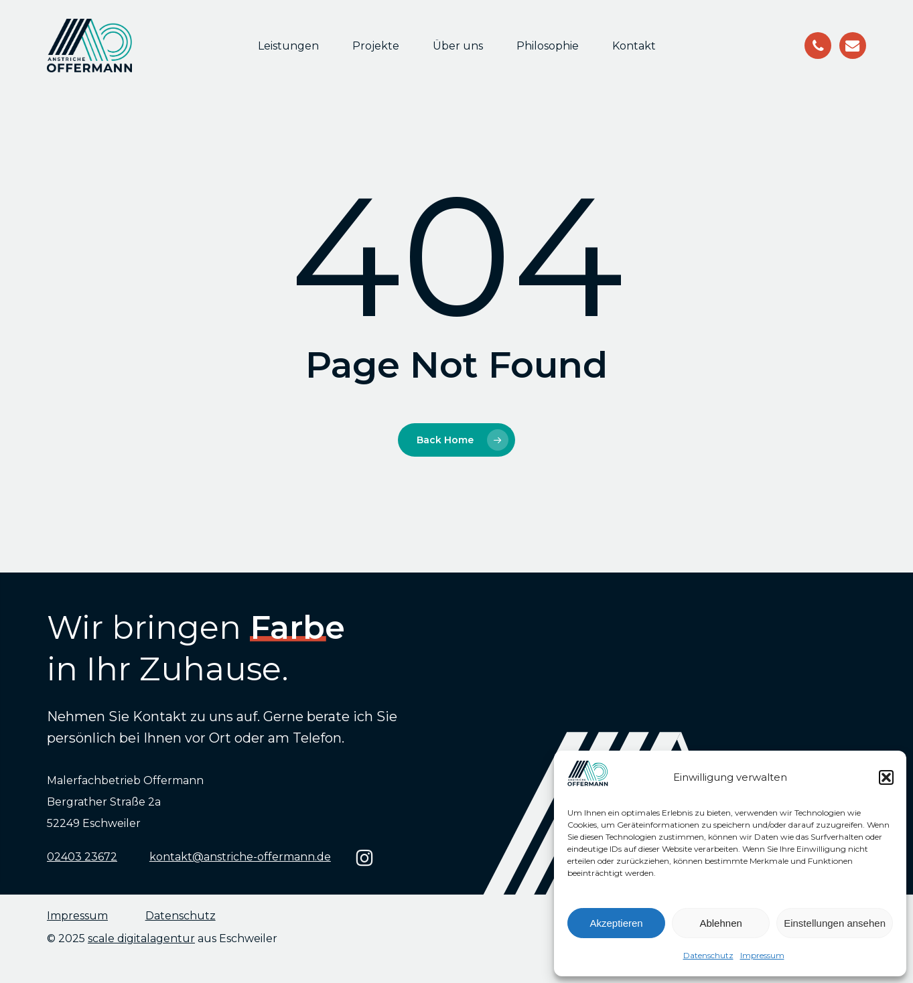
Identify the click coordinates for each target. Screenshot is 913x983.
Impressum (762, 955)
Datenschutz (708, 955)
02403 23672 (82, 856)
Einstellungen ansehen (835, 923)
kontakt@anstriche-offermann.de (240, 856)
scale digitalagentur (141, 938)
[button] (886, 777)
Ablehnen (720, 923)
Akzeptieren (615, 923)
